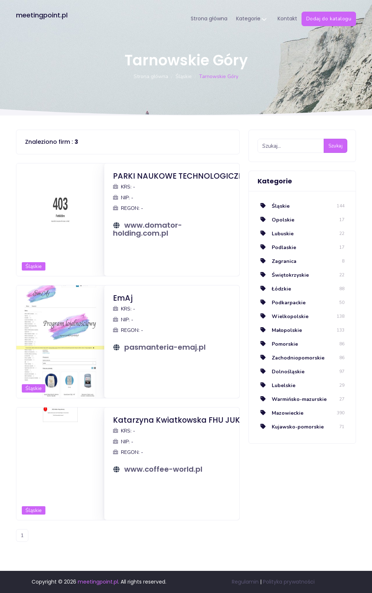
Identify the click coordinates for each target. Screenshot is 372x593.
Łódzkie (274, 288)
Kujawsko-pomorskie (291, 426)
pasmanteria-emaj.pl (165, 347)
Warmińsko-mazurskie (292, 399)
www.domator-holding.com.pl (147, 229)
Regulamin (245, 581)
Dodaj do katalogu (328, 18)
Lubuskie (276, 233)
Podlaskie (277, 247)
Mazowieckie (280, 413)
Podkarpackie (282, 302)
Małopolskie (280, 330)
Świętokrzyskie (283, 275)
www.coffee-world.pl (163, 469)
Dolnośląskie (281, 371)
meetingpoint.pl (42, 15)
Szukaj (335, 146)
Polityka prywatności (289, 581)
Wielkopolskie (283, 316)
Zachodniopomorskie (291, 357)
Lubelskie (276, 385)
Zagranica (277, 261)
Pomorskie (278, 344)
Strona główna (209, 18)
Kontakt (287, 18)
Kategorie (251, 19)
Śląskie (183, 76)
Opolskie (276, 219)
